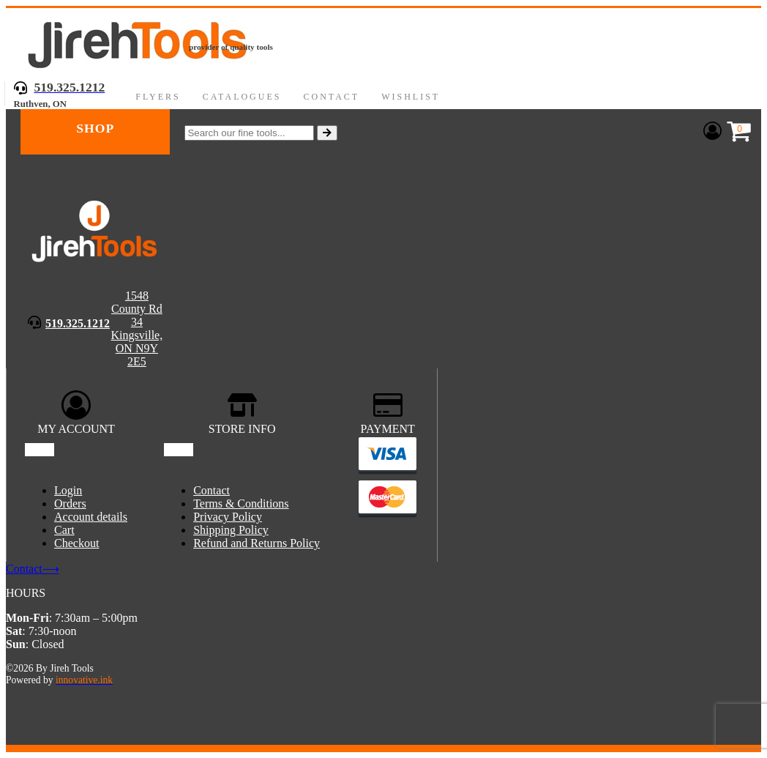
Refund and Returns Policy (256, 543)
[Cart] (735, 131)
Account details (90, 516)
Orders (70, 503)
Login (68, 490)
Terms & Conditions (240, 503)
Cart (64, 530)
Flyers (157, 97)
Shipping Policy (231, 530)
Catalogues (242, 97)
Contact (331, 97)
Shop (95, 128)
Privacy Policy (227, 516)
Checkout (76, 543)
